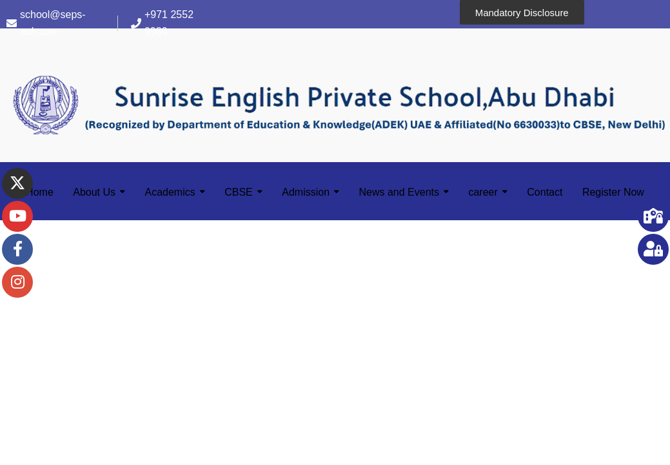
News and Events (399, 192)
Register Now (613, 192)
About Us (94, 192)
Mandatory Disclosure (522, 12)
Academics (170, 192)
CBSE (238, 192)
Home (40, 192)
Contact (544, 192)
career (482, 192)
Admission (306, 192)
